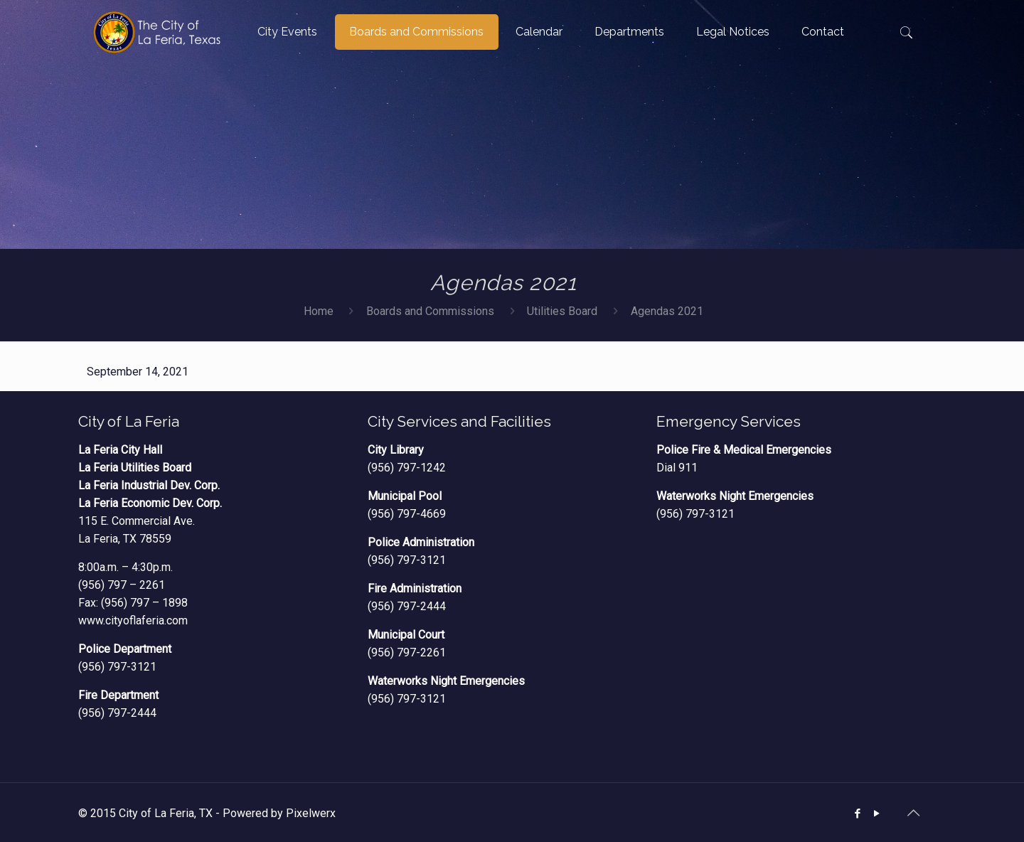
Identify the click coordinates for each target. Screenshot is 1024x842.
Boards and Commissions (430, 311)
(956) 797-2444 (117, 713)
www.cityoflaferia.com (133, 620)
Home (319, 311)
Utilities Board (562, 311)
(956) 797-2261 (407, 652)
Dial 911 (677, 467)
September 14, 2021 (137, 371)
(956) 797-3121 (117, 666)
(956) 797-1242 (407, 467)
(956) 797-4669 (407, 514)
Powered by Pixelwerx (279, 813)
